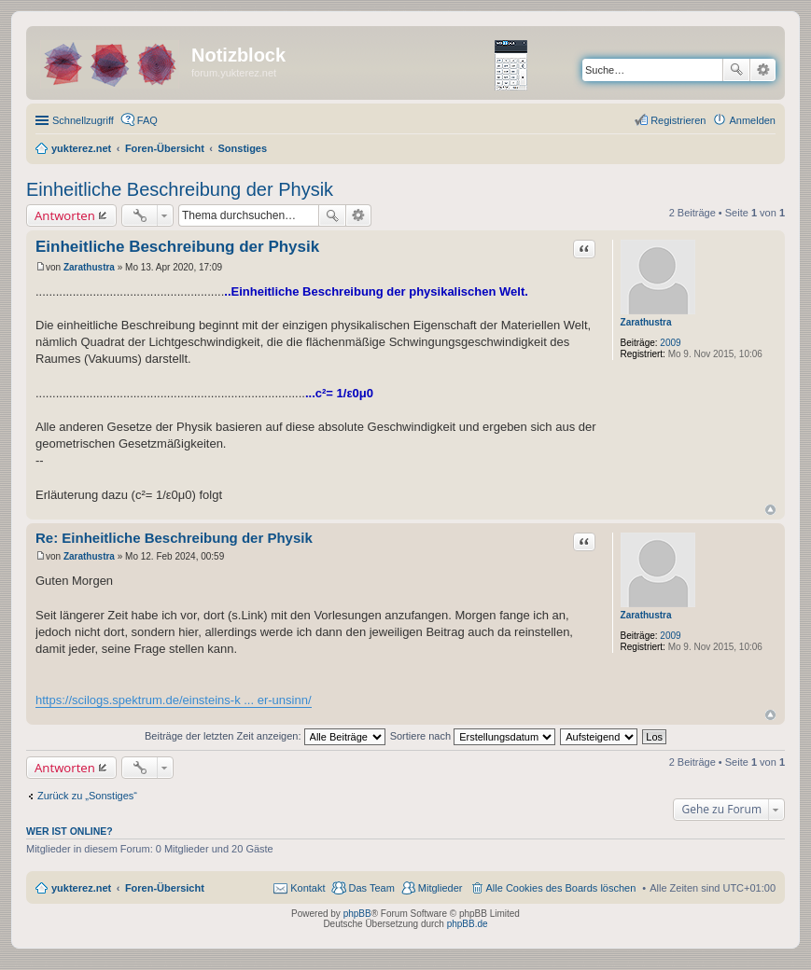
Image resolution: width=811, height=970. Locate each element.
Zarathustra (646, 322)
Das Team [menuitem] (371, 888)
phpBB (357, 913)
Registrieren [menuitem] (678, 120)
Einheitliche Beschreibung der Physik (179, 189)
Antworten (65, 215)
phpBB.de (467, 924)
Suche (736, 70)
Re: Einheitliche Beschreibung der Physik (174, 538)
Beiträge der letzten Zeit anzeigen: (265, 735)
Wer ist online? (69, 831)
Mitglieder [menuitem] (440, 888)
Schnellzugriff (83, 120)
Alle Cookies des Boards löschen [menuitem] (561, 888)
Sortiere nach (472, 735)
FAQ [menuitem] (147, 120)
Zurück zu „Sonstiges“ (87, 795)
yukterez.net (81, 888)
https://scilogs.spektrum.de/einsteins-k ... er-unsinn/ (173, 700)
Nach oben (770, 510)
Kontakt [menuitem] (307, 888)
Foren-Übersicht (164, 888)
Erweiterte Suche (763, 70)
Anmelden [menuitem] (752, 120)
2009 (670, 343)
